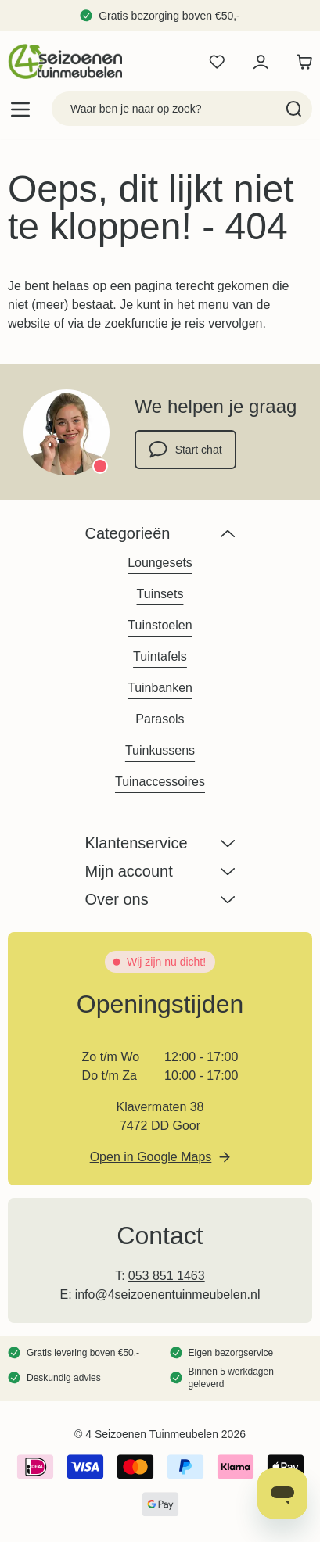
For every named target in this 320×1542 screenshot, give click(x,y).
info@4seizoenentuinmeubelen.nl (168, 1294)
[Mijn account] (260, 62)
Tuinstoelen (160, 625)
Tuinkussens (160, 750)
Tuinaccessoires (160, 781)
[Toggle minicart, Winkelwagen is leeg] (300, 62)
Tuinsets (160, 594)
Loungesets (160, 562)
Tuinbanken (160, 687)
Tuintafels (160, 656)
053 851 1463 (166, 1275)
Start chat (185, 449)
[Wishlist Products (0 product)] (216, 62)
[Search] (293, 108)
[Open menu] (20, 109)
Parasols (159, 719)
